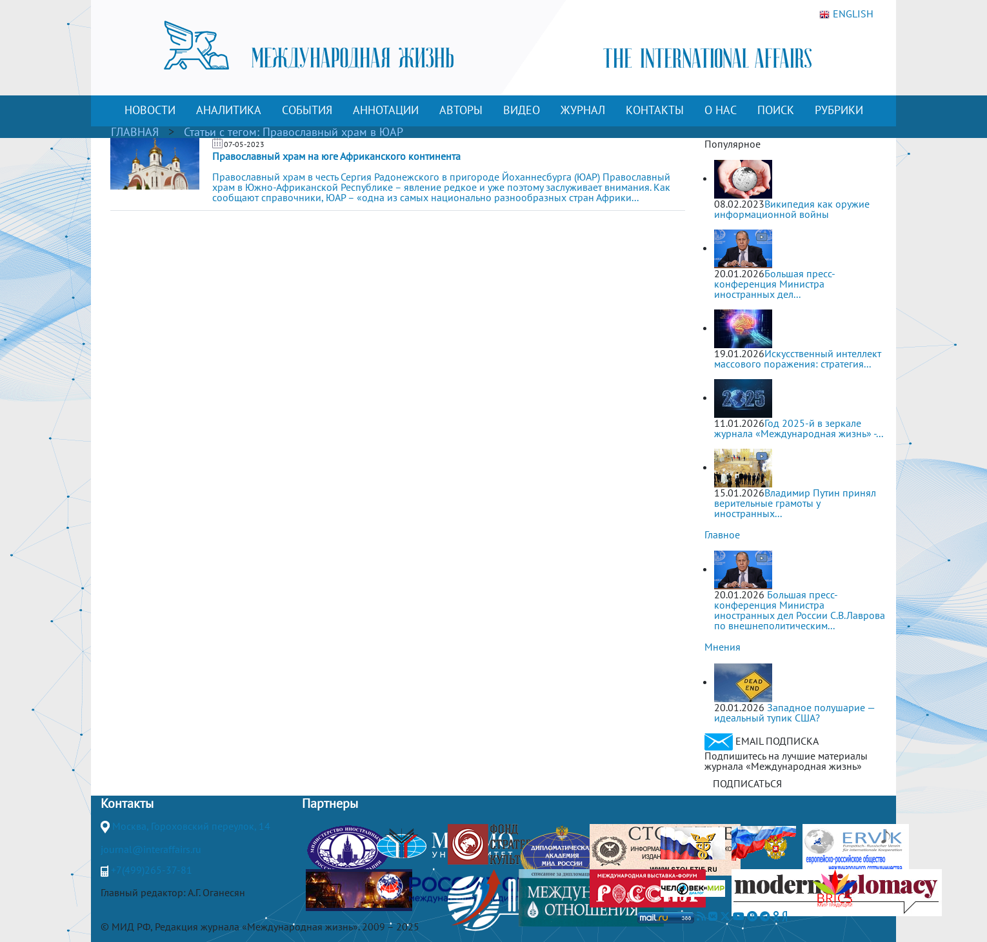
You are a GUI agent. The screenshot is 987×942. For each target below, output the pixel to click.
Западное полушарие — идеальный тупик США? (794, 712)
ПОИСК (775, 110)
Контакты (127, 803)
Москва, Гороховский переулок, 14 (191, 825)
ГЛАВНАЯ (135, 131)
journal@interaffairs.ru (151, 849)
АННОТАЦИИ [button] (386, 110)
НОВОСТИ (150, 110)
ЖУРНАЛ (583, 110)
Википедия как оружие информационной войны (792, 209)
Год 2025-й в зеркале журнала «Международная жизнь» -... (798, 428)
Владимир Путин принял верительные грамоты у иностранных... (795, 503)
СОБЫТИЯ (307, 110)
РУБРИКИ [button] (839, 110)
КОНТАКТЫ (655, 110)
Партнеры (330, 803)
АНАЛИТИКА (228, 110)
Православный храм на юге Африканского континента (336, 156)
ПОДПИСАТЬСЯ (747, 783)
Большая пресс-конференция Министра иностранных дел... (774, 283)
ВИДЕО (521, 110)
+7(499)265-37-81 (151, 869)
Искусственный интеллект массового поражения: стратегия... (797, 358)
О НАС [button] (720, 110)
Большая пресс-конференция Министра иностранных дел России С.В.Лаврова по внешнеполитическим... (799, 610)
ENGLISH (846, 14)
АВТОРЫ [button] (461, 110)
